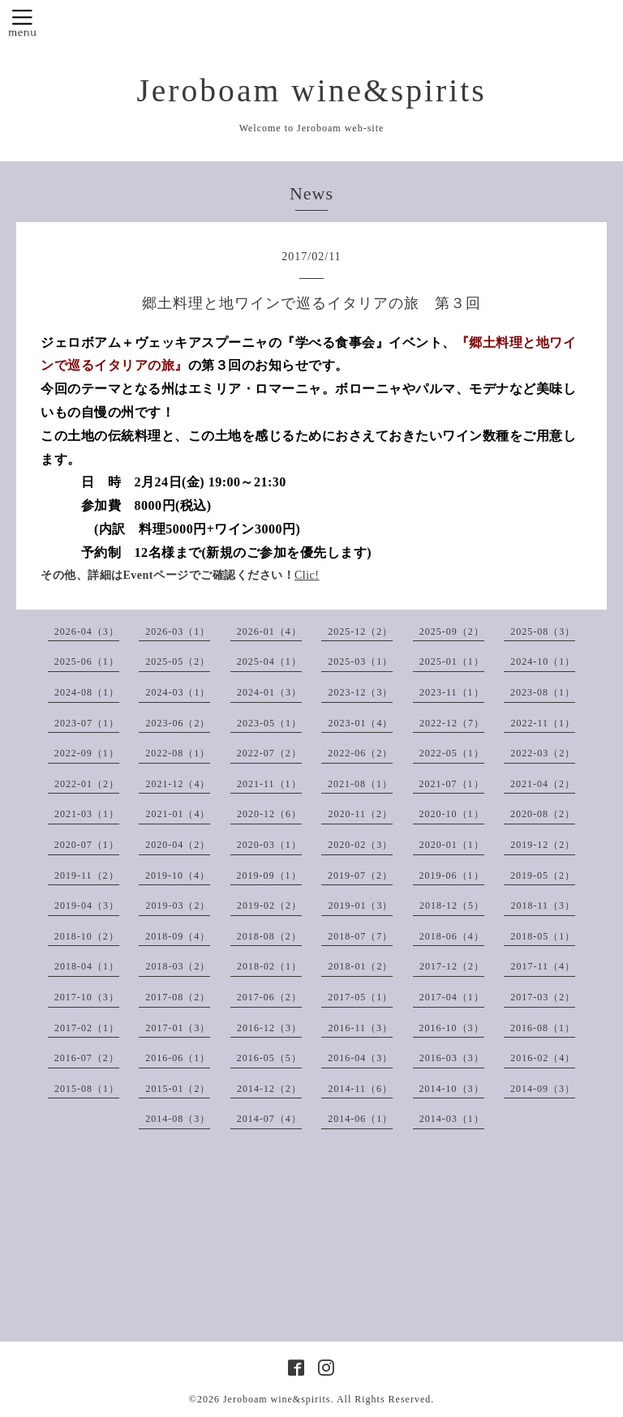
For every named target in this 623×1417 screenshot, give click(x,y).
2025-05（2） (177, 661)
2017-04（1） (451, 997)
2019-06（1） (451, 875)
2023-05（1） (269, 723)
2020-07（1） (86, 844)
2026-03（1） (177, 631)
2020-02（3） (360, 844)
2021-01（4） (177, 814)
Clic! (307, 575)
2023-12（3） (360, 692)
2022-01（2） (86, 784)
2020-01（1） (451, 844)
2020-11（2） (360, 814)
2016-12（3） (269, 1028)
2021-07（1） (451, 784)
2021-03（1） (86, 814)
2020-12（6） (269, 814)
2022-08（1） (177, 753)
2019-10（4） (177, 875)
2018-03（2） (177, 966)
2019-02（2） (269, 905)
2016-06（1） (177, 1058)
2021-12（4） (177, 784)
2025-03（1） (360, 661)
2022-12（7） (451, 723)
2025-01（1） (451, 661)
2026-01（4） (269, 631)
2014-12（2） (269, 1088)
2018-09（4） (177, 936)
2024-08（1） (86, 692)
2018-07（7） (360, 936)
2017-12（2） (451, 966)
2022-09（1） (86, 753)
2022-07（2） (269, 753)
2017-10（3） (86, 997)
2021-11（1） (269, 784)
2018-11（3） (542, 905)
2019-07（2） (360, 875)
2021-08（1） (360, 784)
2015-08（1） (86, 1088)
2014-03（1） (451, 1118)
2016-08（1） (542, 1028)
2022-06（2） (360, 753)
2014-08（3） (177, 1118)
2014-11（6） (360, 1088)
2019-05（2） (542, 875)
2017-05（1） (360, 997)
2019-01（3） (360, 905)
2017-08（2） (177, 997)
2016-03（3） (451, 1058)
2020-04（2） (177, 844)
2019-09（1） (269, 875)
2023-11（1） (451, 692)
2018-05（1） (542, 936)
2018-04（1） (86, 966)
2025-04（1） (269, 661)
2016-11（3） (360, 1028)
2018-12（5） (451, 905)
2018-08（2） (269, 936)
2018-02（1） (269, 966)
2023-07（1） (86, 723)
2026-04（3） (86, 631)
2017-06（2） (269, 997)
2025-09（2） (451, 631)
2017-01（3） (177, 1028)
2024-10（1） (542, 661)
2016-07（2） (86, 1058)
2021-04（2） (542, 784)
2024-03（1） (177, 692)
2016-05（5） (269, 1058)
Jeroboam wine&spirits (311, 91)
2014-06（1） (360, 1118)
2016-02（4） (542, 1058)
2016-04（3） (360, 1058)
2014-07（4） (269, 1118)
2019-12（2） (542, 844)
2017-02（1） (86, 1028)
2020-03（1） (269, 844)
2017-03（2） (542, 997)
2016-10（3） (451, 1028)
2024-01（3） (269, 692)
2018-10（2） (86, 936)
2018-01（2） (360, 966)
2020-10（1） (451, 814)
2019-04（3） (86, 905)
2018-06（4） (451, 936)
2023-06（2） (177, 723)
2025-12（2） (360, 631)
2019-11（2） (86, 875)
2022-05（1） (451, 753)
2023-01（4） (360, 723)
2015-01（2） (177, 1088)
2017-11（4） (542, 966)
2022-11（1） (542, 723)
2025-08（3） (542, 631)
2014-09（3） (542, 1088)
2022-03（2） (542, 753)
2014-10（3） (451, 1088)
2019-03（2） (177, 905)
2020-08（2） (542, 814)
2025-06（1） (86, 661)
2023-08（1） (542, 692)
